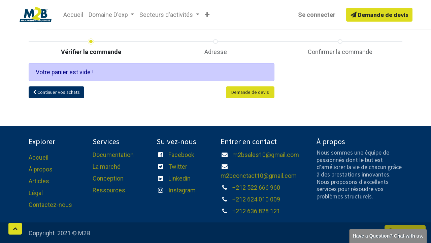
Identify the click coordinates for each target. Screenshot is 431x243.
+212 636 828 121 (256, 211)
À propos (41, 169)
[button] (207, 14)
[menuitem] (73, 14)
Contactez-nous (50, 204)
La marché (107, 166)
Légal (36, 192)
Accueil (38, 157)
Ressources (109, 190)
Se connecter (316, 14)
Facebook (181, 154)
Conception (108, 178)
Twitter (177, 166)
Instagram (182, 190)
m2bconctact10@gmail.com (259, 175)
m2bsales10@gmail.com (265, 154)
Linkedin (179, 178)
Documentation (113, 154)
